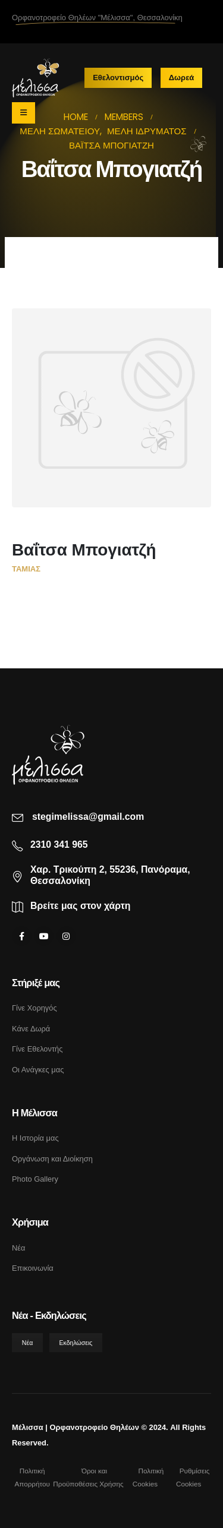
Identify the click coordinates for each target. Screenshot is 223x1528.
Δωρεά (181, 77)
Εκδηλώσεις (76, 1342)
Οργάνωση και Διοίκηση (52, 1158)
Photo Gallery (35, 1179)
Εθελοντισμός (118, 77)
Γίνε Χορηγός (34, 1007)
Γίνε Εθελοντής (37, 1048)
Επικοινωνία (33, 1268)
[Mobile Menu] (23, 113)
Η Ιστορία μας (35, 1138)
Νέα (18, 1247)
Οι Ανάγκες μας (38, 1069)
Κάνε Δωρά (31, 1028)
